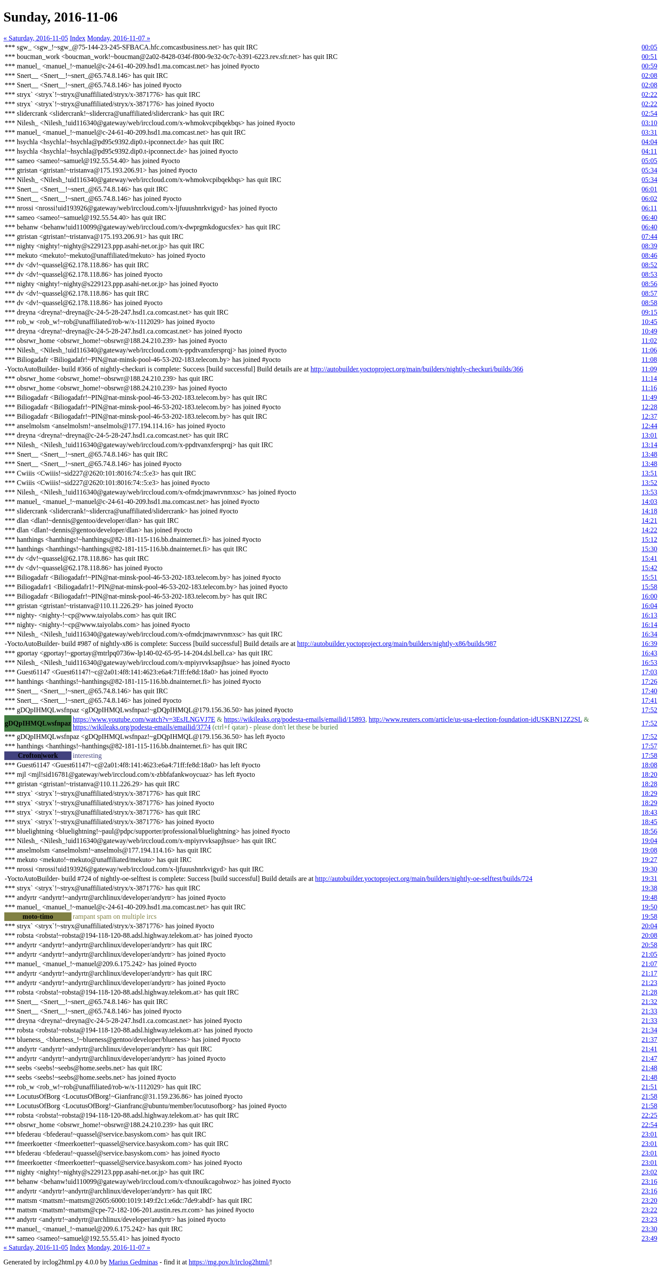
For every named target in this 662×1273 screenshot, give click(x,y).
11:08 (649, 359)
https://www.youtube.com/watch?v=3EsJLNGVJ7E (144, 719)
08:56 (649, 283)
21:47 (649, 1058)
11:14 (649, 378)
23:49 (649, 1238)
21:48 (649, 1068)
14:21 (649, 520)
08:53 (649, 274)
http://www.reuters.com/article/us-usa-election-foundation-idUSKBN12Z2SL (475, 719)
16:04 (649, 605)
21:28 (649, 992)
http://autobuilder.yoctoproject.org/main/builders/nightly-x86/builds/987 (397, 643)
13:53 (649, 492)
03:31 (649, 132)
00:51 (649, 56)
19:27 (649, 859)
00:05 (649, 47)
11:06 (649, 350)
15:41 (649, 558)
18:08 (649, 765)
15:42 (649, 568)
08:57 (649, 293)
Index (77, 38)
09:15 (649, 312)
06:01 (649, 189)
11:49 (649, 397)
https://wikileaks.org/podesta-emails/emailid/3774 (142, 727)
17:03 (649, 672)
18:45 (649, 821)
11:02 (649, 340)
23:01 (649, 1134)
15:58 (649, 586)
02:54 (649, 113)
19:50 (649, 907)
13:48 (649, 454)
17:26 (649, 681)
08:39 (649, 246)
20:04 (649, 926)
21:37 (649, 1039)
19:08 (649, 850)
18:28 (649, 784)
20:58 (649, 945)
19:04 (649, 840)
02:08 (649, 75)
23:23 (649, 1219)
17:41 (649, 700)
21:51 (649, 1087)
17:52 (649, 710)
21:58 (649, 1096)
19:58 (649, 916)
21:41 (649, 1049)
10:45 (649, 321)
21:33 (649, 1011)
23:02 (649, 1172)
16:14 (649, 624)
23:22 (649, 1210)
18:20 (649, 774)
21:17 (649, 973)
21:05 (649, 954)
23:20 (649, 1200)
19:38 (649, 888)
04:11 (649, 151)
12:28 (649, 407)
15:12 (649, 539)
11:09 (649, 369)
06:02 (649, 198)
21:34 (649, 1030)
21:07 (649, 963)
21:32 (649, 1001)
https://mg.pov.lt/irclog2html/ (229, 1262)
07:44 (649, 236)
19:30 (649, 869)
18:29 (649, 793)
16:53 (649, 662)
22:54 (649, 1124)
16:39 (649, 643)
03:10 (649, 123)
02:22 (649, 94)
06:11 (649, 208)
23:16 (649, 1181)
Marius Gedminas (133, 1262)
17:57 (649, 746)
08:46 (649, 255)
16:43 (649, 653)
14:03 (649, 501)
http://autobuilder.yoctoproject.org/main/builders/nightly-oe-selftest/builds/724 (424, 878)
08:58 (649, 302)
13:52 (649, 482)
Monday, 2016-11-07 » (118, 38)
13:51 (649, 473)
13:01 (649, 435)
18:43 (649, 812)
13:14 (649, 444)
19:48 (649, 897)
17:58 (649, 755)
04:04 (649, 141)
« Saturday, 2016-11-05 (35, 38)
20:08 (649, 935)
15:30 (649, 549)
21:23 (649, 982)
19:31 (649, 878)
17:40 (649, 691)
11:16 (649, 388)
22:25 (649, 1115)
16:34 (649, 634)
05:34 (649, 170)
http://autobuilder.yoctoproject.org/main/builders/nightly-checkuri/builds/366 (417, 369)
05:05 (649, 160)
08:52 (649, 265)
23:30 (649, 1229)
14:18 (649, 511)
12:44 (649, 425)
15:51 (649, 577)
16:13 (649, 615)
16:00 (649, 596)
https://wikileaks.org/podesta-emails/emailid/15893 (294, 719)
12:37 (649, 416)
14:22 (649, 530)
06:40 (649, 217)
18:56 (649, 831)
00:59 (649, 66)
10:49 (649, 331)
